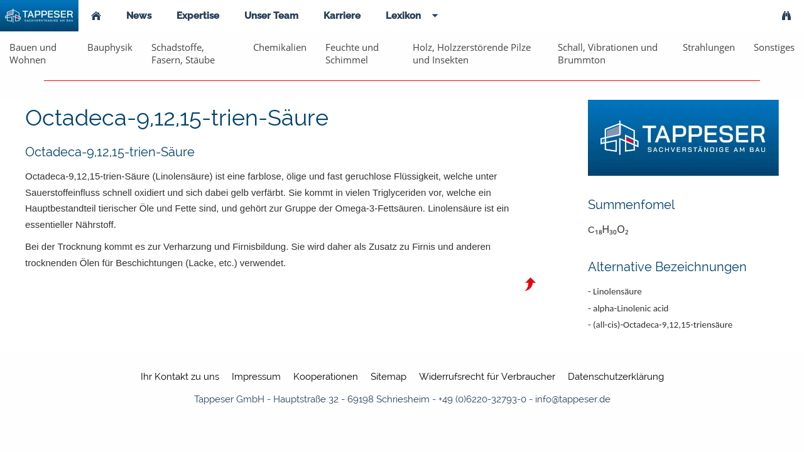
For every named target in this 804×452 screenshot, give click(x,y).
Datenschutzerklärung (616, 376)
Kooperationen (325, 376)
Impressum (256, 376)
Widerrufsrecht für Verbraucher (487, 376)
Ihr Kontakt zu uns (180, 376)
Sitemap (388, 376)
